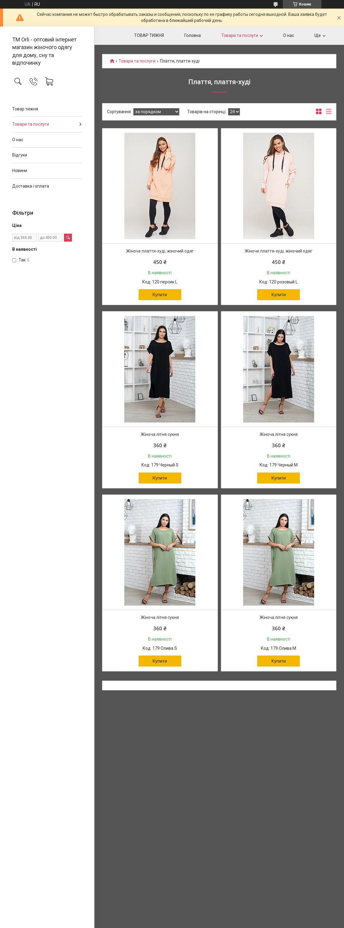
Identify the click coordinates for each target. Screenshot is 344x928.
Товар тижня (25, 108)
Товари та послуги (30, 124)
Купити (160, 294)
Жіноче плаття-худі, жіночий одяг (160, 251)
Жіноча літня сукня (160, 434)
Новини (19, 170)
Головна (192, 35)
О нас (17, 139)
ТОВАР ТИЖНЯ (149, 35)
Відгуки (19, 155)
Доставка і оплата (30, 186)
